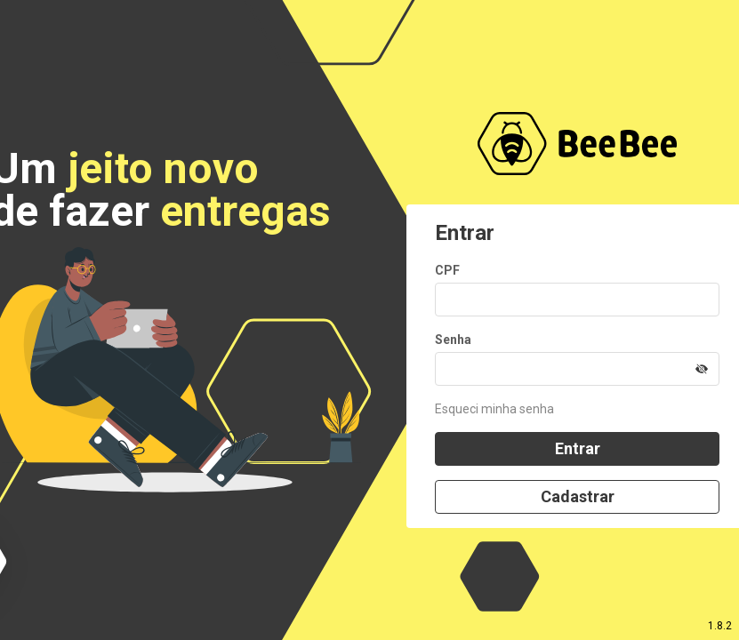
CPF (447, 270)
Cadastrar (577, 496)
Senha (453, 339)
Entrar (577, 448)
